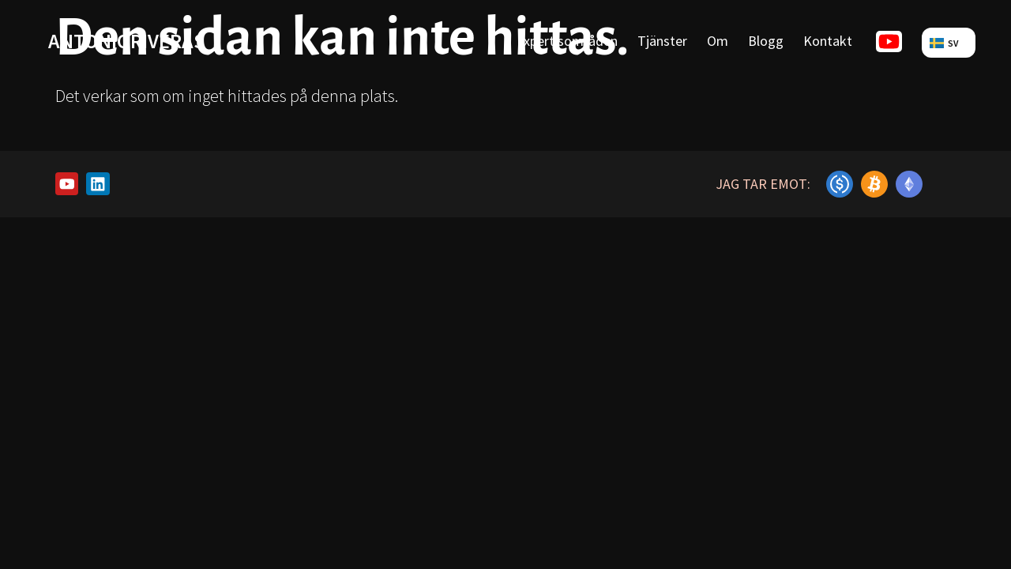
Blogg (766, 41)
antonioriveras (126, 41)
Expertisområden (567, 41)
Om (717, 41)
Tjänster (662, 41)
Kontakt (827, 41)
